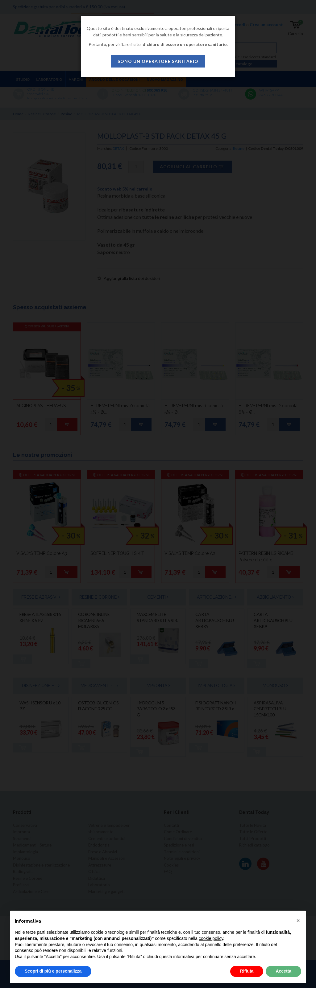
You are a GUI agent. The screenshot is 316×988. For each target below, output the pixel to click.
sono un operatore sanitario (158, 61)
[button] (298, 920)
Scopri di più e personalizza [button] (53, 971)
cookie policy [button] (211, 938)
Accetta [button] (283, 971)
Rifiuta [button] (247, 971)
